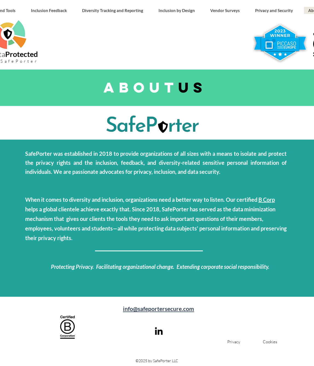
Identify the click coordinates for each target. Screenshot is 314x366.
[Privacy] (233, 341)
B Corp (266, 199)
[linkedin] (158, 330)
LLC (174, 360)
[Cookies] (270, 341)
